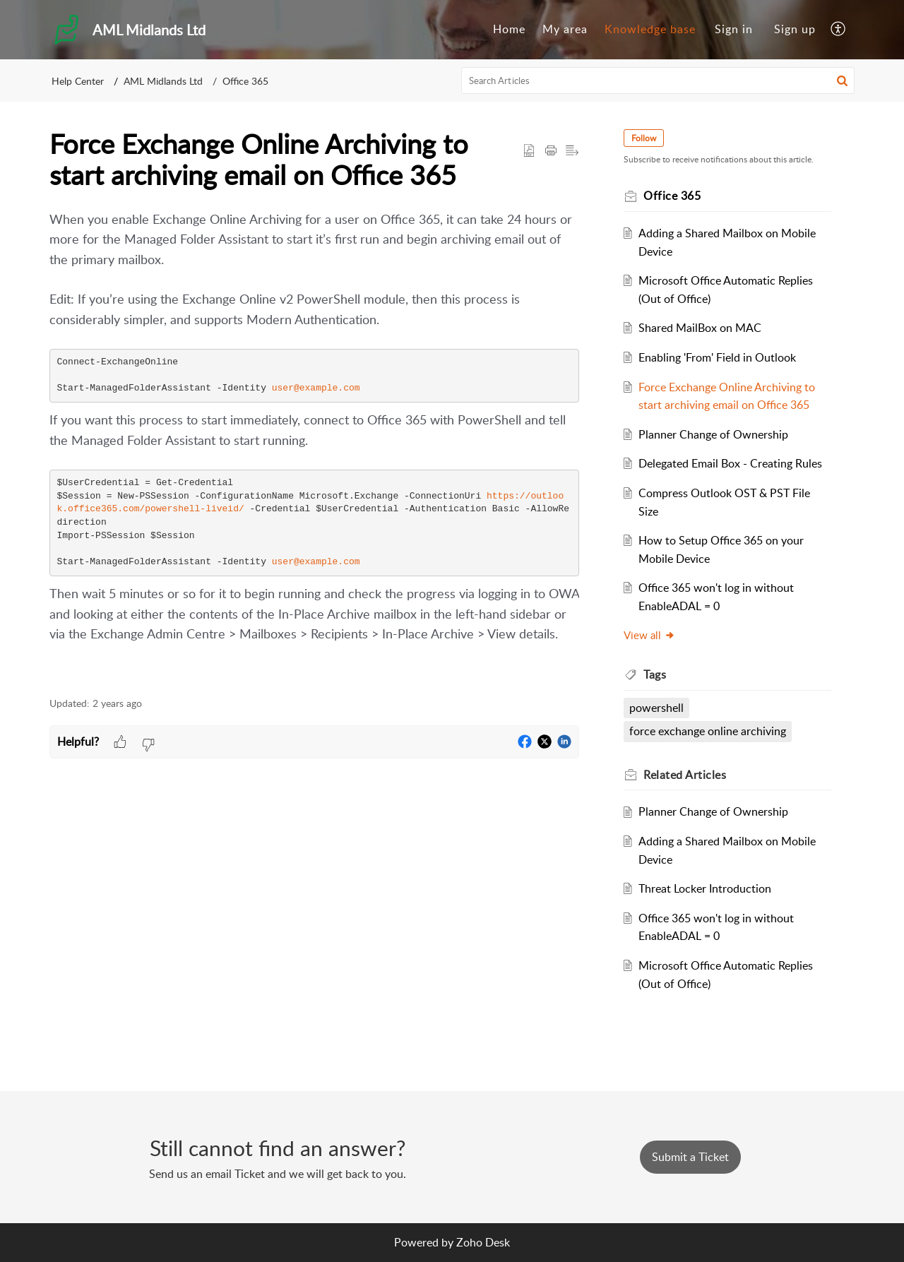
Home (509, 29)
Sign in (734, 29)
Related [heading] (685, 774)
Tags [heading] (655, 674)
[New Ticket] (690, 1157)
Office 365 (245, 81)
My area (565, 29)
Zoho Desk (483, 1242)
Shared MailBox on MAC (700, 327)
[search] (658, 80)
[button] (839, 29)
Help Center (78, 81)
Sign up (795, 29)
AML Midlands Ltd (163, 81)
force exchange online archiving (708, 731)
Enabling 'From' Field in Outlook (718, 357)
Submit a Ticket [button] (690, 1157)
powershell (657, 707)
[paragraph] (314, 445)
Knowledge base (650, 29)
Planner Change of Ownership (714, 434)
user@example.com (316, 388)
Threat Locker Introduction (705, 888)
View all (650, 635)
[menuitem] (509, 29)
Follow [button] (644, 138)
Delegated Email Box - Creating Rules (731, 463)
